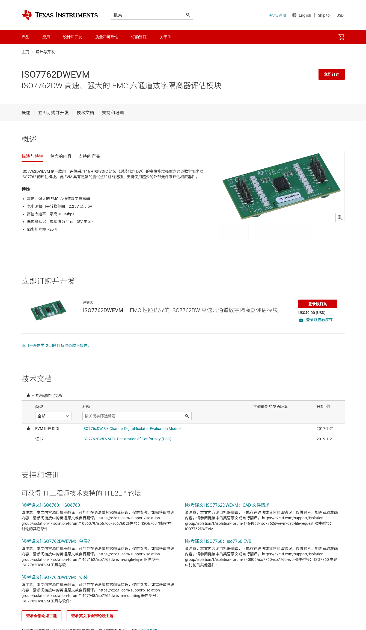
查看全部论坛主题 (41, 616)
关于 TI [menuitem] (165, 37)
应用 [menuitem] (46, 37)
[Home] (60, 15)
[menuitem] (341, 37)
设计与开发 (45, 52)
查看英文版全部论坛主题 (92, 616)
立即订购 (331, 74)
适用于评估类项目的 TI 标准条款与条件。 (56, 345)
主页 (25, 52)
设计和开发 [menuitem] (72, 37)
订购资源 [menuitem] (139, 37)
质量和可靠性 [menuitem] (106, 37)
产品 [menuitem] (25, 37)
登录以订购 (317, 304)
